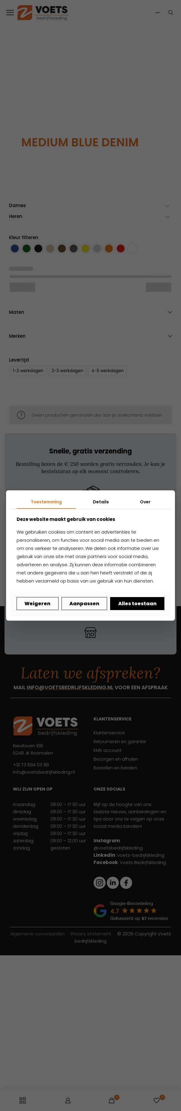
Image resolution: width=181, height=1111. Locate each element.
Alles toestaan (137, 603)
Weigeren (37, 603)
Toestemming (46, 502)
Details (101, 502)
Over (145, 502)
